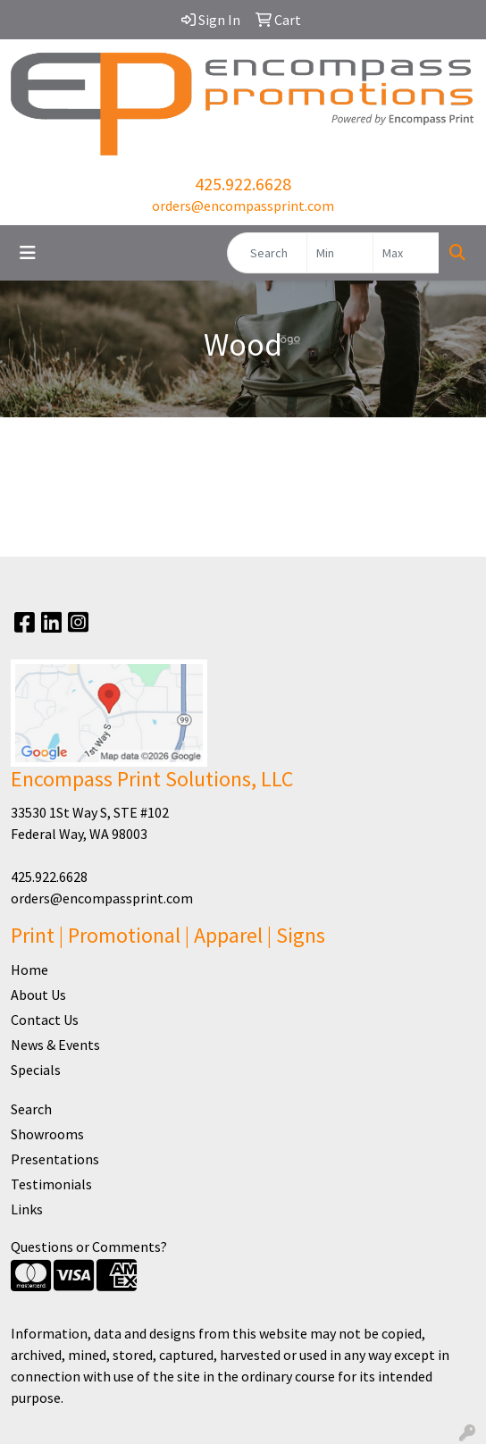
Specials (36, 1070)
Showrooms (47, 1134)
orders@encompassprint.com (243, 205)
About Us (38, 994)
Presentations (55, 1159)
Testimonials (51, 1184)
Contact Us (45, 1019)
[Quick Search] (267, 252)
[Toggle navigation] (27, 252)
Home (29, 969)
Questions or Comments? (89, 1246)
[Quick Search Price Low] (339, 252)
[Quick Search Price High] (406, 252)
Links (27, 1209)
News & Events (55, 1045)
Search (31, 1109)
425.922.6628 (243, 183)
